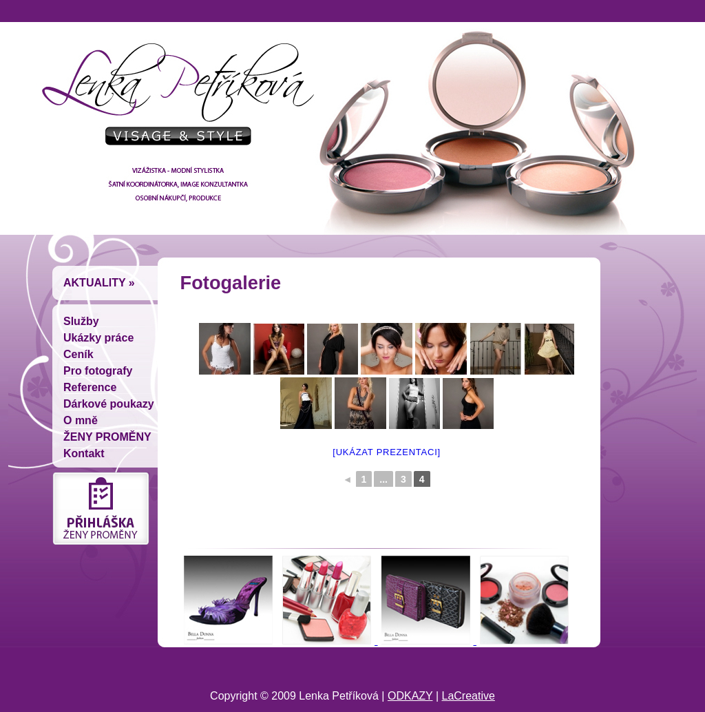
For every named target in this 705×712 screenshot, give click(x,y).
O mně (80, 420)
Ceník (78, 354)
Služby (81, 321)
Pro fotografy (97, 371)
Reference (89, 387)
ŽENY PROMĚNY (107, 437)
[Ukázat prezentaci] (387, 452)
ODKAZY (410, 696)
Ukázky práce (98, 338)
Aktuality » (99, 283)
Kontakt (84, 453)
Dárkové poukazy (108, 404)
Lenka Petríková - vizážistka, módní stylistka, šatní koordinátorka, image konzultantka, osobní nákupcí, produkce (173, 100)
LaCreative (468, 696)
